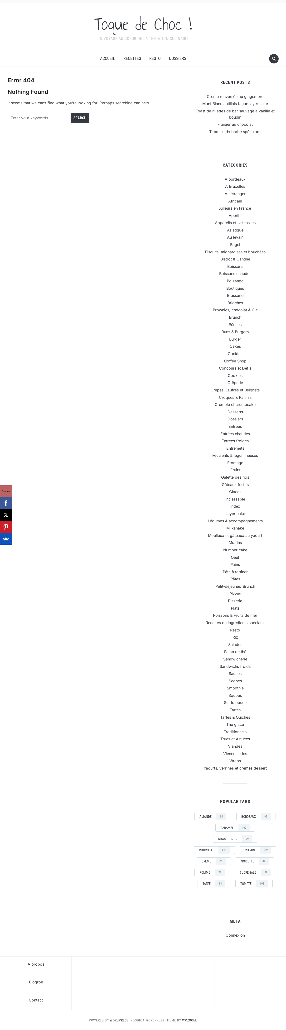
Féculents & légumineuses (235, 455)
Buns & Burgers (235, 331)
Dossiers (177, 58)
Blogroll (36, 982)
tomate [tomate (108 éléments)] (254, 883)
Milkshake (235, 528)
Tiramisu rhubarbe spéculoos (235, 131)
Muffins (235, 542)
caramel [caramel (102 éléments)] (235, 827)
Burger (235, 339)
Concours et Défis (235, 368)
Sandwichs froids (235, 666)
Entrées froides (235, 440)
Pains (235, 564)
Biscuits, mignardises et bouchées (235, 252)
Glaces (235, 491)
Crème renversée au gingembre (235, 96)
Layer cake (235, 513)
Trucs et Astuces (235, 738)
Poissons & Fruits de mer (235, 615)
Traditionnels (235, 731)
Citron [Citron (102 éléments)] (258, 850)
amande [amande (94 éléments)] (212, 816)
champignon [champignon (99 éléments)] (235, 838)
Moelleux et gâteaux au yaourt (235, 535)
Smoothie (235, 688)
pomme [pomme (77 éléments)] (212, 872)
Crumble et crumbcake (235, 404)
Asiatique (235, 230)
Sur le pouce (235, 702)
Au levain (235, 237)
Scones (235, 681)
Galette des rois (235, 477)
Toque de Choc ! (143, 23)
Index (235, 506)
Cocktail (235, 353)
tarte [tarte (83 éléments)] (214, 883)
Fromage (235, 462)
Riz (235, 637)
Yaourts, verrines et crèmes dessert (235, 768)
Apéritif (235, 215)
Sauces (235, 673)
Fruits (235, 469)
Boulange (235, 281)
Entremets (235, 448)
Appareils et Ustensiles (235, 222)
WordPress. (120, 1020)
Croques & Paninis (235, 397)
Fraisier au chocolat (235, 124)
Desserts (235, 411)
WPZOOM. (189, 1020)
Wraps (235, 760)
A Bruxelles (235, 186)
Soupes (235, 695)
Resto (155, 58)
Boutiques (235, 288)
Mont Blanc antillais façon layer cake (235, 103)
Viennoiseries (235, 753)
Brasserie (235, 295)
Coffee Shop (235, 361)
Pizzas (235, 593)
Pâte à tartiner (235, 571)
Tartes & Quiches (235, 717)
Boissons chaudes (235, 273)
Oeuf (235, 557)
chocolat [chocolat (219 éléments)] (214, 850)
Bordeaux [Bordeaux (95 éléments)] (256, 816)
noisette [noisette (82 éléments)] (255, 861)
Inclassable (235, 499)
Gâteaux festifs (235, 484)
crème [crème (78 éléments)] (214, 861)
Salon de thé (235, 651)
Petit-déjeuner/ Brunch (235, 586)
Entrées (235, 426)
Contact (36, 1000)
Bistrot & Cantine (235, 259)
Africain (235, 201)
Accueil (107, 58)
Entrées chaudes (235, 433)
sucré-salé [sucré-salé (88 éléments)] (255, 872)
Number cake (235, 550)
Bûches (235, 324)
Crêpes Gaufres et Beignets (235, 390)
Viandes (235, 746)
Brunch (235, 317)
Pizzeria (235, 600)
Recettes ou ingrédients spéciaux (235, 622)
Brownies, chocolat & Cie (235, 310)
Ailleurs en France (235, 208)
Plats (235, 608)
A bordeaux (235, 179)
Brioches (235, 302)
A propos (36, 964)
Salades (235, 644)
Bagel (235, 244)
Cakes (235, 346)
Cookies (235, 375)
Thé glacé (235, 724)
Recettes (132, 58)
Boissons (235, 266)
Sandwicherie (235, 659)
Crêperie (235, 382)
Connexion (235, 935)
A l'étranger (235, 193)
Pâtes (235, 579)
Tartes (235, 710)
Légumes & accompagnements (235, 521)
